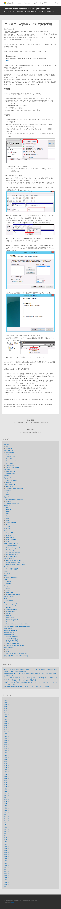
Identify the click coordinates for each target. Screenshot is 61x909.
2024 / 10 (6, 740)
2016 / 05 (6, 882)
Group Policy (9, 459)
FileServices (7, 490)
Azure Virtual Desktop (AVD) (14, 560)
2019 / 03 (6, 848)
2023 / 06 (6, 774)
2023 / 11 (6, 763)
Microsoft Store (10, 611)
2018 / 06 (6, 861)
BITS (7, 507)
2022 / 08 (6, 795)
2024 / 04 (6, 753)
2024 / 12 (6, 736)
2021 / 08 (6, 821)
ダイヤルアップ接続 (12, 569)
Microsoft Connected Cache (12, 503)
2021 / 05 (6, 827)
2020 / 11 (6, 840)
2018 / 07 (6, 859)
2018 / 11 (6, 850)
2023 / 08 (6, 770)
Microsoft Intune (10, 473)
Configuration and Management (15, 488)
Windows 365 (8, 628)
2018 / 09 (6, 854)
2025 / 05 (6, 725)
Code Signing (10, 550)
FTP (7, 492)
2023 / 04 (6, 778)
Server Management (12, 620)
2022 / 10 (6, 791)
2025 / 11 (6, 713)
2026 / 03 (6, 704)
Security (6, 571)
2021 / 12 (6, 812)
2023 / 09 (6, 768)
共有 (45, 34)
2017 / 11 (6, 869)
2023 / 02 (6, 782)
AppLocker (7, 469)
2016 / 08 (6, 880)
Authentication (10, 452)
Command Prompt (11, 605)
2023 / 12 (6, 761)
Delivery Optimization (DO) (13, 636)
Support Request (9, 596)
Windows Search (9, 632)
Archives (27, 3)
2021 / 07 (6, 823)
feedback (54, 34)
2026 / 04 (6, 702)
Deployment (7, 478)
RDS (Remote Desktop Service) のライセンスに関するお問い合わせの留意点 (27, 686)
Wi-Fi (7, 651)
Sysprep (8, 482)
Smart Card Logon (11, 556)
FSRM (8, 590)
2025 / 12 (6, 710)
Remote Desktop (9, 558)
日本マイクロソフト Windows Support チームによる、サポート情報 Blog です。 (30, 11)
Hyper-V (6, 497)
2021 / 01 (6, 835)
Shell (5, 579)
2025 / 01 (6, 734)
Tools (7, 541)
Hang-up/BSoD (10, 533)
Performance (7, 531)
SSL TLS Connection (12, 554)
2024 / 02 (6, 757)
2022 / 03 (6, 806)
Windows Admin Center (10, 630)
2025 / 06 (6, 723)
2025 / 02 (6, 732)
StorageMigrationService (13, 594)
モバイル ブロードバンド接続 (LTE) (16, 653)
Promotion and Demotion (13, 461)
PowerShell (9, 615)
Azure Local (9, 486)
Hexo (12, 902)
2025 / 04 (6, 727)
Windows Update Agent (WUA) (15, 645)
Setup (5, 575)
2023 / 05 (6, 776)
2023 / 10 (6, 765)
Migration (8, 501)
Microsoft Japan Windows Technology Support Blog (27, 9)
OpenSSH (7, 528)
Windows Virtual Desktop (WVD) (15, 565)
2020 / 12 (6, 837)
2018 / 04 (6, 863)
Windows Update (9, 634)
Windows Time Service (12, 467)
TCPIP (8, 526)
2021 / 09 (6, 818)
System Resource (11, 539)
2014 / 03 (6, 884)
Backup (8, 588)
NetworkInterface (11, 522)
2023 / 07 (6, 772)
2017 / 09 (6, 871)
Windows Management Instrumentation (17, 624)
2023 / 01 (6, 784)
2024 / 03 (6, 755)
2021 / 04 (6, 829)
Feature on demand (11, 480)
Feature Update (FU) (12, 577)
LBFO (7, 518)
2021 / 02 (6, 833)
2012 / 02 (6, 886)
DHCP (8, 512)
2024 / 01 (6, 759)
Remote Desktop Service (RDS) (15, 562)
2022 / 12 (6, 787)
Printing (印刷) (10, 617)
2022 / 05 (6, 801)
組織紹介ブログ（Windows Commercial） (16, 656)
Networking (7, 505)
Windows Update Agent (12, 643)
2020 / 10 (6, 842)
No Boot (8, 535)
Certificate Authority (11, 545)
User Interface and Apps (11, 603)
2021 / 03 (6, 831)
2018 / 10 (6, 852)
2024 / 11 (6, 738)
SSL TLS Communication (13, 552)
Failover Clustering (15, 31)
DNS (7, 514)
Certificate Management (13, 548)
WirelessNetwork (9, 647)
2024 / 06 (6, 749)
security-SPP (9, 448)
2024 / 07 (6, 746)
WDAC (8, 573)
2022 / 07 (6, 797)
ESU (7, 446)
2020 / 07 (6, 844)
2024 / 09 (6, 742)
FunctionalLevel (10, 457)
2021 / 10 (6, 816)
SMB (7, 495)
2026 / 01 (6, 708)
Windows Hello (10, 465)
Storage (6, 586)
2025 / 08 (6, 719)
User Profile (9, 463)
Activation (6, 444)
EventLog (8, 607)
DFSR (7, 454)
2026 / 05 (6, 700)
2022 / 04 (6, 804)
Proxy (7, 524)
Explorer (8, 581)
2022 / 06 (6, 799)
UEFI (5, 598)
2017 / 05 (6, 873)
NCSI (7, 520)
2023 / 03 (6, 780)
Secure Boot (9, 600)
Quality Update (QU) (12, 641)
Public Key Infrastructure (11, 543)
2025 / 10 (6, 715)
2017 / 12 (6, 867)
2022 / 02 (6, 808)
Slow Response (10, 537)
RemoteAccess (8, 567)
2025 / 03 (6, 729)
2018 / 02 (6, 865)
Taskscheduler (10, 622)
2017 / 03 (6, 876)
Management (10, 592)
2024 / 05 (6, 751)
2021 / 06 (6, 825)
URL (7, 61)
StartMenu (9, 584)
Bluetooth (8, 509)
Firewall (8, 516)
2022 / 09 (6, 793)
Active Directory (8, 450)
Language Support (11, 609)
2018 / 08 (6, 857)
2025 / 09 (6, 717)
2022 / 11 (6, 789)
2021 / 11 (6, 814)
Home (19, 3)
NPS (7, 649)
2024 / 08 (6, 744)
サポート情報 (38, 3)
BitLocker (6, 476)
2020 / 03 (6, 846)
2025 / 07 (6, 721)
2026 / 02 (6, 706)
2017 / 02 (6, 878)
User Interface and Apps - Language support (17, 626)
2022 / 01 (6, 810)
